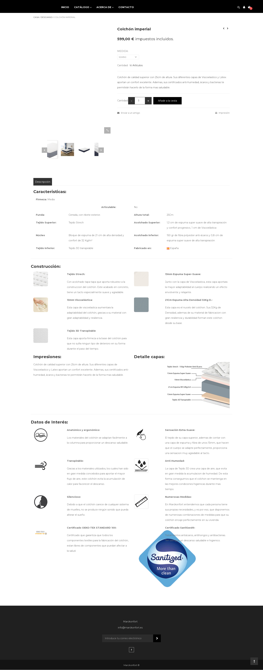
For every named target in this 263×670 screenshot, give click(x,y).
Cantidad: (122, 65)
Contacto (126, 7)
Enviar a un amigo (130, 112)
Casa (36, 17)
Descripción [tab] (43, 182)
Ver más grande (107, 130)
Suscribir (157, 638)
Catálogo (82, 7)
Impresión (224, 112)
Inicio (65, 7)
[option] (72, 149)
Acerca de (104, 7)
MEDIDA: (123, 51)
